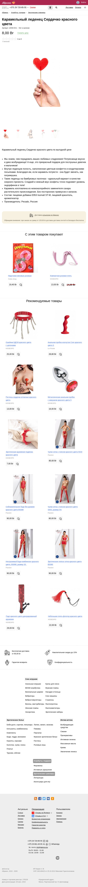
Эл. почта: (38, 847)
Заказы (59, 816)
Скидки (33, 7)
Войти (81, 2)
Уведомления (61, 819)
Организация (38, 809)
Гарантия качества (39, 825)
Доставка (69, 7)
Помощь (59, 822)
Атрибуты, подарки (18, 12)
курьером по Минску (51, 215)
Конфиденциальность (40, 822)
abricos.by (5, 869)
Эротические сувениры (36, 12)
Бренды (20, 828)
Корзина (59, 813)
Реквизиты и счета (38, 828)
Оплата (78, 7)
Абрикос (5, 12)
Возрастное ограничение (41, 819)
